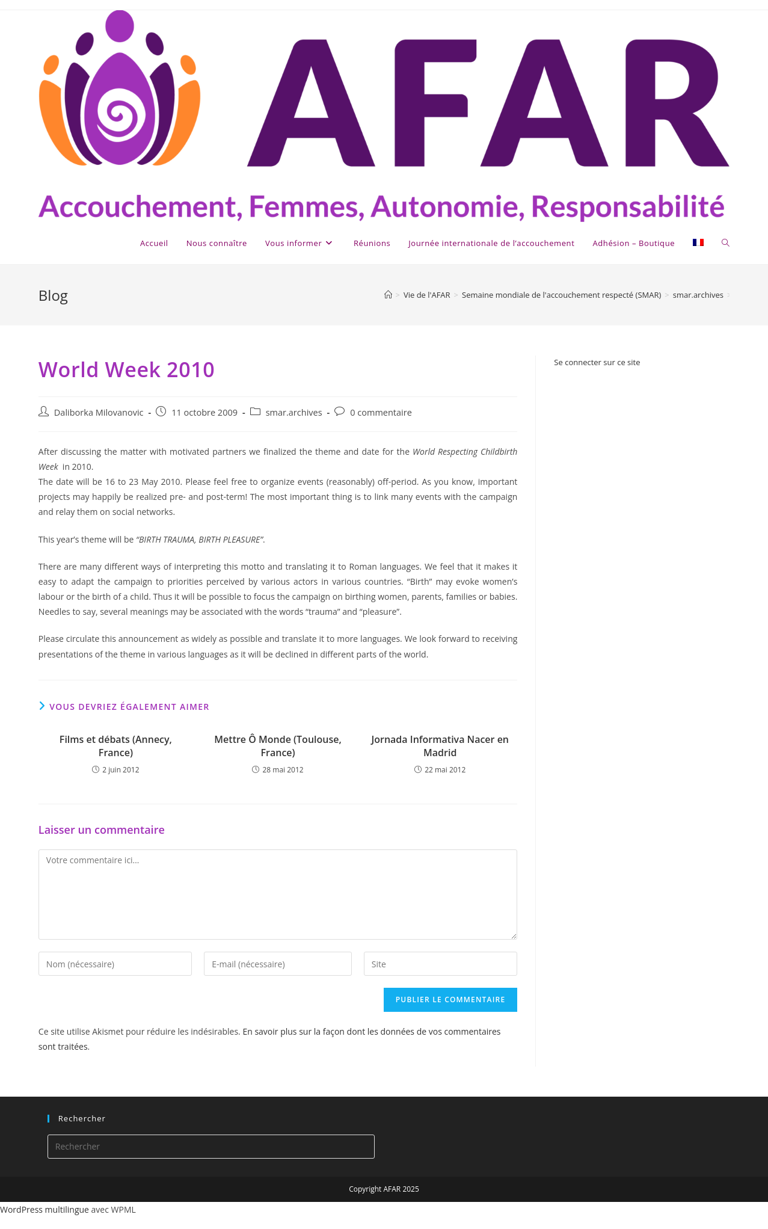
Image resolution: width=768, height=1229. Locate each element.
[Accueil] (388, 294)
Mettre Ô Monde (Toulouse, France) (277, 746)
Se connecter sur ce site (597, 362)
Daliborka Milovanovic (99, 412)
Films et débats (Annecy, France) (116, 746)
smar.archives (294, 412)
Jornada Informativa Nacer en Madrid (440, 746)
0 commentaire (381, 412)
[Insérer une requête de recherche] (211, 1147)
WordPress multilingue (44, 1209)
